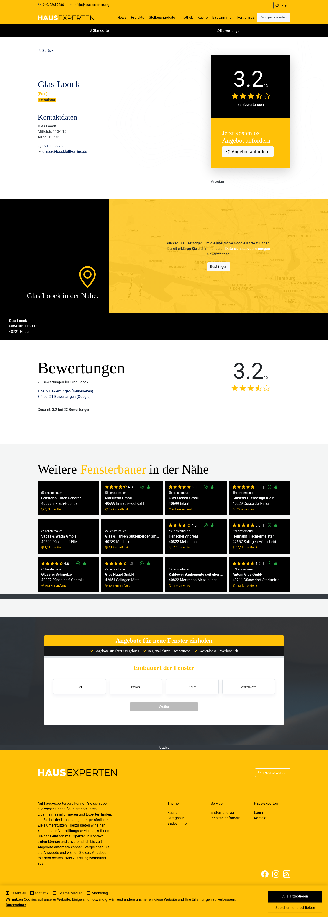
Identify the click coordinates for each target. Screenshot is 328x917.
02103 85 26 (52, 146)
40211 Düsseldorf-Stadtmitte (256, 577)
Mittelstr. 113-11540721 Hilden (23, 326)
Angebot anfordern (250, 151)
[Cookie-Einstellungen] (6, 911)
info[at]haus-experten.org (91, 5)
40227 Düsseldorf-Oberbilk (63, 577)
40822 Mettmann (184, 539)
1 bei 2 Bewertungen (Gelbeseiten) (65, 391)
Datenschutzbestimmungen (247, 248)
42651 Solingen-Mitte (122, 577)
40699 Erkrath (184, 501)
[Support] (40, 5)
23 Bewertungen (251, 104)
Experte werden (272, 772)
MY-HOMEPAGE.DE (71, 898)
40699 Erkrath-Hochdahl (61, 501)
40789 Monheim (132, 539)
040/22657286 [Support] (53, 5)
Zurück (46, 50)
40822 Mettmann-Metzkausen (196, 577)
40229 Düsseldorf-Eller (253, 501)
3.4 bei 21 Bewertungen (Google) (64, 396)
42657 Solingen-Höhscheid (254, 539)
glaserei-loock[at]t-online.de (64, 151)
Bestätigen (218, 266)
